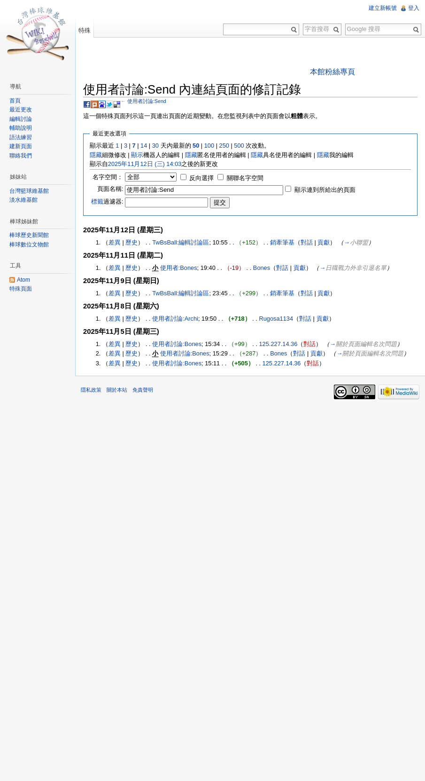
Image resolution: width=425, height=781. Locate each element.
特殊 (84, 30)
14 (143, 145)
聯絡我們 (20, 155)
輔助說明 (20, 128)
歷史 (131, 242)
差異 (114, 242)
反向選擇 (201, 177)
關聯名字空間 (245, 177)
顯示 (137, 154)
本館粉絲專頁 (332, 72)
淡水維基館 (23, 200)
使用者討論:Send (146, 101)
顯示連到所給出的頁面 (324, 189)
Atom (23, 279)
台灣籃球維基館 (29, 191)
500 (239, 145)
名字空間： (108, 177)
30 (155, 145)
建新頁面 (20, 146)
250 (224, 145)
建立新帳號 (383, 8)
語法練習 (20, 137)
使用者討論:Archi (175, 318)
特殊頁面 (20, 288)
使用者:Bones (178, 267)
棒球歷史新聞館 (29, 235)
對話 (307, 242)
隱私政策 (91, 390)
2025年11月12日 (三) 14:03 (145, 163)
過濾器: (107, 201)
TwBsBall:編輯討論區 (180, 242)
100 (209, 145)
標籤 (97, 201)
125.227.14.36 (278, 343)
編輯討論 (20, 119)
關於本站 (117, 390)
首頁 (15, 100)
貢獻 (323, 242)
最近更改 (20, 109)
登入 (413, 8)
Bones (261, 267)
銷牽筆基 (282, 242)
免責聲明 (142, 390)
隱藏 (96, 154)
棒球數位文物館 (29, 244)
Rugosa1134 (276, 318)
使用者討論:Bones (176, 343)
